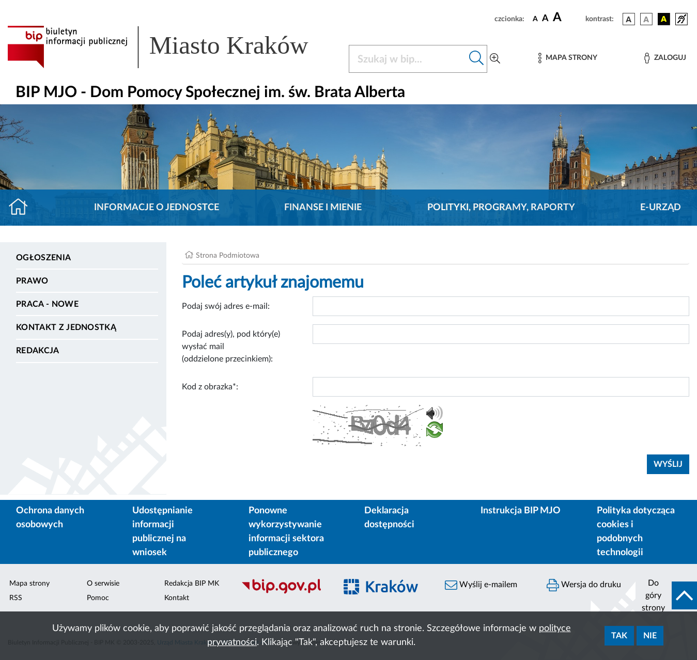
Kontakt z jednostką (66, 327)
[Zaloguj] (665, 58)
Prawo (32, 281)
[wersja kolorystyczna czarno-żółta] (664, 19)
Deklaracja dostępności (389, 517)
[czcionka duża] (567, 17)
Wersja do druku (584, 585)
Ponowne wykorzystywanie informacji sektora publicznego (286, 531)
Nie (650, 636)
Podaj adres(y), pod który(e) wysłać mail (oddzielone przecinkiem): (231, 346)
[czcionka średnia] (545, 19)
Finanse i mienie (323, 207)
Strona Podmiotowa (227, 255)
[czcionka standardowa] (535, 18)
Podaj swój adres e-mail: (226, 306)
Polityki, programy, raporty (501, 207)
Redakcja (37, 351)
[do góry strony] (666, 595)
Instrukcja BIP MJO (521, 510)
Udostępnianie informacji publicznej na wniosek (162, 531)
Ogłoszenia (43, 258)
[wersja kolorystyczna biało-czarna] (646, 19)
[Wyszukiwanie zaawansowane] (495, 59)
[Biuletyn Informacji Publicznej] (283, 592)
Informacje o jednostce (156, 207)
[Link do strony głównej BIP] (172, 47)
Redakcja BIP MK (191, 583)
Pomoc (98, 598)
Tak (619, 636)
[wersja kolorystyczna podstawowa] (629, 19)
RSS (15, 598)
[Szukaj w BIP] (408, 59)
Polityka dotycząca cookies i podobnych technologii (636, 531)
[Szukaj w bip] (476, 59)
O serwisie (103, 583)
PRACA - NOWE (47, 304)
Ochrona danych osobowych (50, 517)
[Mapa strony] (568, 58)
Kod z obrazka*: (210, 387)
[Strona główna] (22, 208)
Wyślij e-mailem (481, 585)
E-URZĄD (660, 207)
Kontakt (176, 598)
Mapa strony (29, 583)
